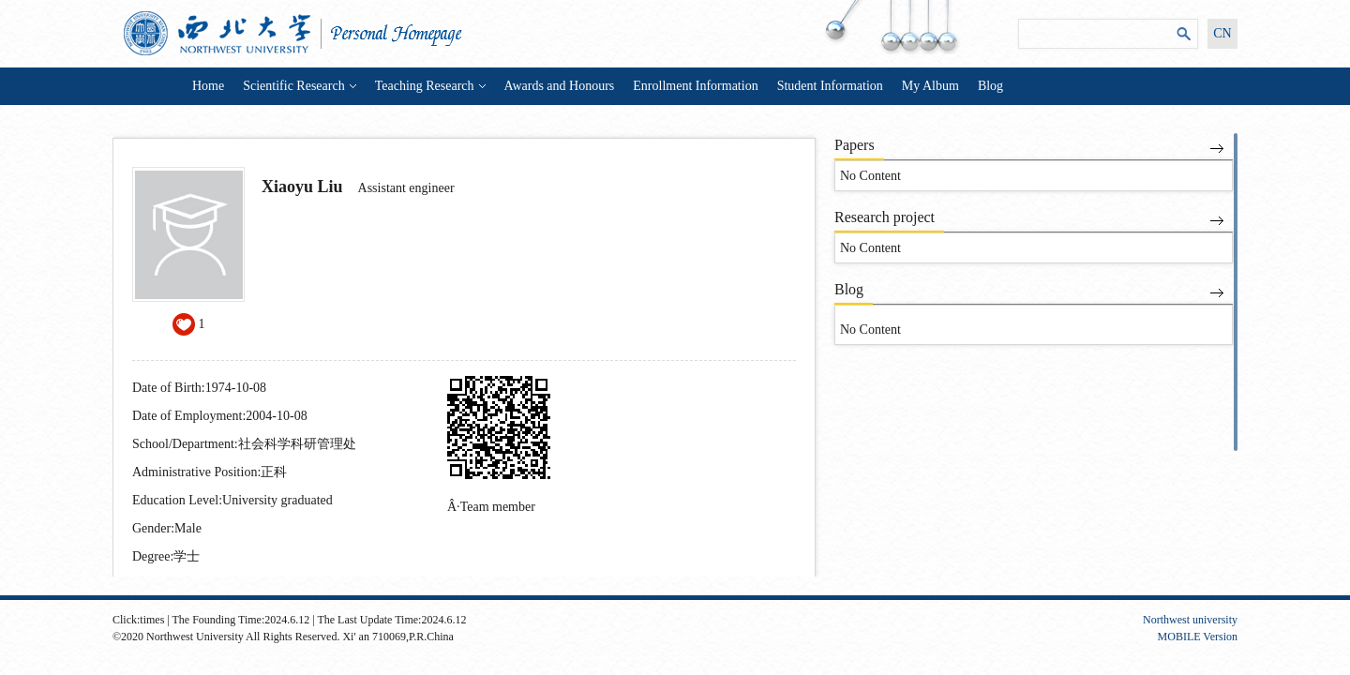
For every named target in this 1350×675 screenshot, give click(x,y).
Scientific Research (299, 86)
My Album (930, 86)
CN (1222, 33)
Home (208, 86)
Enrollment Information (695, 86)
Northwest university (1190, 619)
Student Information (830, 86)
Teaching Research (430, 86)
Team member (497, 507)
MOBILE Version (1198, 636)
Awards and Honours (559, 86)
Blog (990, 86)
